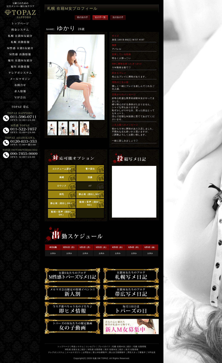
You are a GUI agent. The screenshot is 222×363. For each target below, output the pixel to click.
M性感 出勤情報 (95, 349)
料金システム (78, 346)
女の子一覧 (100, 17)
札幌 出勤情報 (139, 346)
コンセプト (91, 346)
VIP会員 (151, 352)
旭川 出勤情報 (131, 349)
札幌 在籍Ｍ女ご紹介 (121, 346)
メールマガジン (73, 352)
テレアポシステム (56, 352)
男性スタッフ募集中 (136, 352)
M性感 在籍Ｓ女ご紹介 (75, 349)
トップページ (63, 346)
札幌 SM (97, 358)
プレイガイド (104, 346)
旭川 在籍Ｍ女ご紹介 (114, 349)
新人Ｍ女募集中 (100, 352)
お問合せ (87, 352)
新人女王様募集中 (117, 352)
